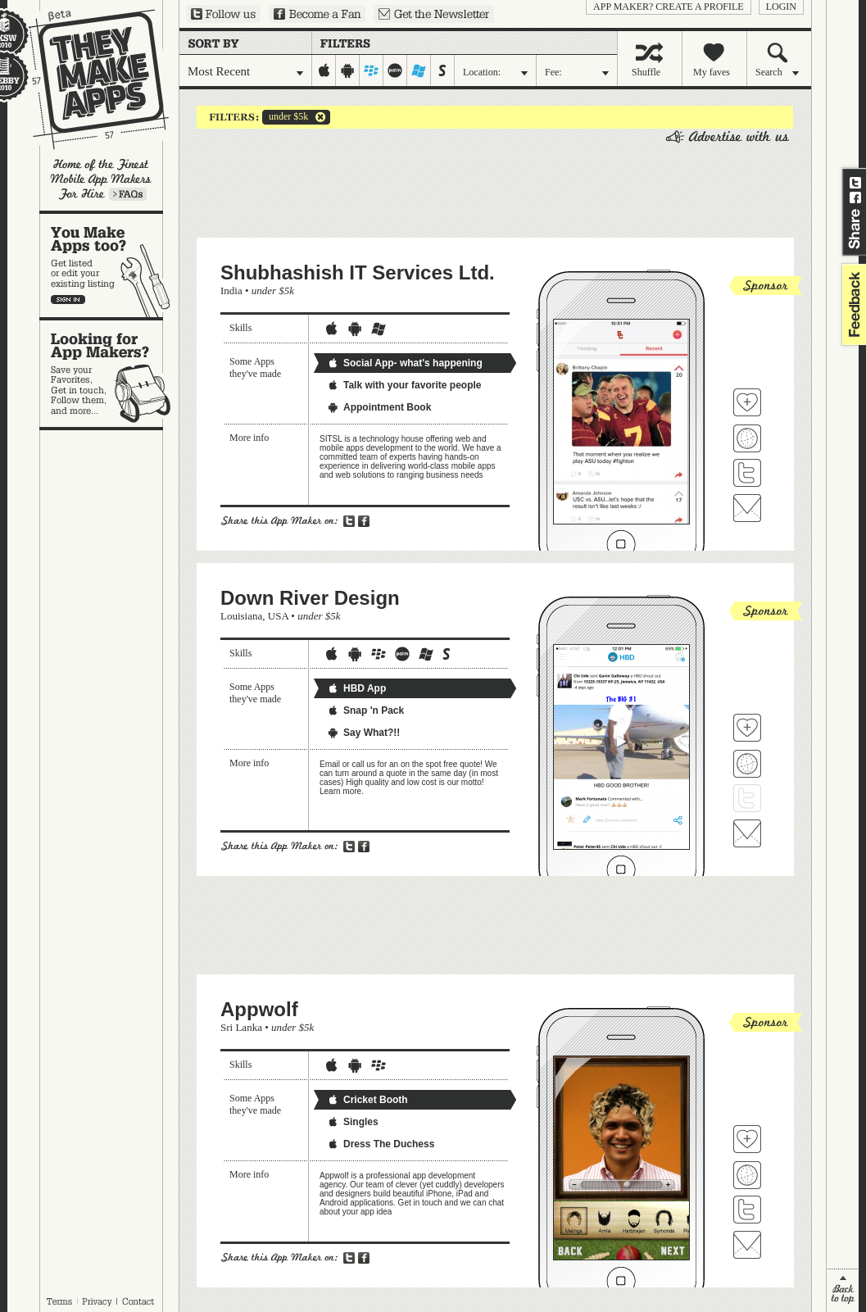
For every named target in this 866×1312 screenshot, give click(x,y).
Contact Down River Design (747, 833)
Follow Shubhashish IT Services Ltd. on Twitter (747, 473)
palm (395, 70)
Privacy (97, 1301)
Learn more (128, 194)
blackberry (371, 70)
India (231, 290)
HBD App (356, 688)
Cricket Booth (367, 1100)
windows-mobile (419, 70)
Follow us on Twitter (223, 14)
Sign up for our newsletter (434, 14)
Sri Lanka (241, 1027)
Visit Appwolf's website (747, 1175)
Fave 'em (747, 402)
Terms (59, 1301)
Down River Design (310, 598)
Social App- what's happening (405, 363)
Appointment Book (379, 407)
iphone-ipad (324, 70)
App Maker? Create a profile (668, 6)
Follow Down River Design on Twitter (747, 798)
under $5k (285, 117)
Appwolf (259, 1009)
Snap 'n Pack (365, 710)
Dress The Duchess (380, 1144)
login (781, 6)
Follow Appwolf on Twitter (747, 1209)
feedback (852, 304)
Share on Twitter (855, 182)
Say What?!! (363, 732)
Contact (139, 1301)
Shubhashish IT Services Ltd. (357, 272)
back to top (843, 1290)
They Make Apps (88, 79)
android (348, 70)
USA (278, 616)
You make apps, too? (109, 265)
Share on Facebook (855, 197)
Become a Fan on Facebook (317, 14)
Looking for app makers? (109, 373)
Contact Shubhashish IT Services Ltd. (747, 508)
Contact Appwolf (747, 1245)
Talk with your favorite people (404, 385)
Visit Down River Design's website (747, 764)
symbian (443, 70)
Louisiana (241, 616)
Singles (353, 1122)
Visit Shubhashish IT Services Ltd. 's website (747, 438)
